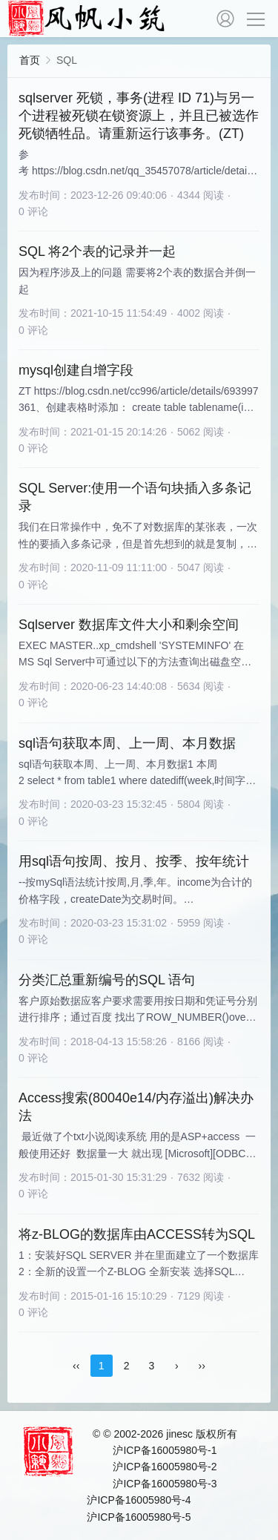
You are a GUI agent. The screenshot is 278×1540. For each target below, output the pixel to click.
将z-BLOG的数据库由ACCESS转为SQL (137, 1234)
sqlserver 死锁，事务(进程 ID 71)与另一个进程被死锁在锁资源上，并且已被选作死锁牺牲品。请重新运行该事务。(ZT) (139, 116)
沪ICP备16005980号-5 (139, 1517)
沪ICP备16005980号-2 (164, 1466)
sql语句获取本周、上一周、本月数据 (127, 743)
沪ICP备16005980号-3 (164, 1484)
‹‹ (76, 1366)
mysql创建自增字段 (76, 370)
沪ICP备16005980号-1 (164, 1450)
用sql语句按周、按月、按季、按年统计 (134, 861)
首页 (29, 60)
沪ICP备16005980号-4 (139, 1500)
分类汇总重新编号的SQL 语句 (107, 980)
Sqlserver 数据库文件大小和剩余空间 (129, 624)
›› (202, 1366)
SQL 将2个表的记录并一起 (97, 251)
